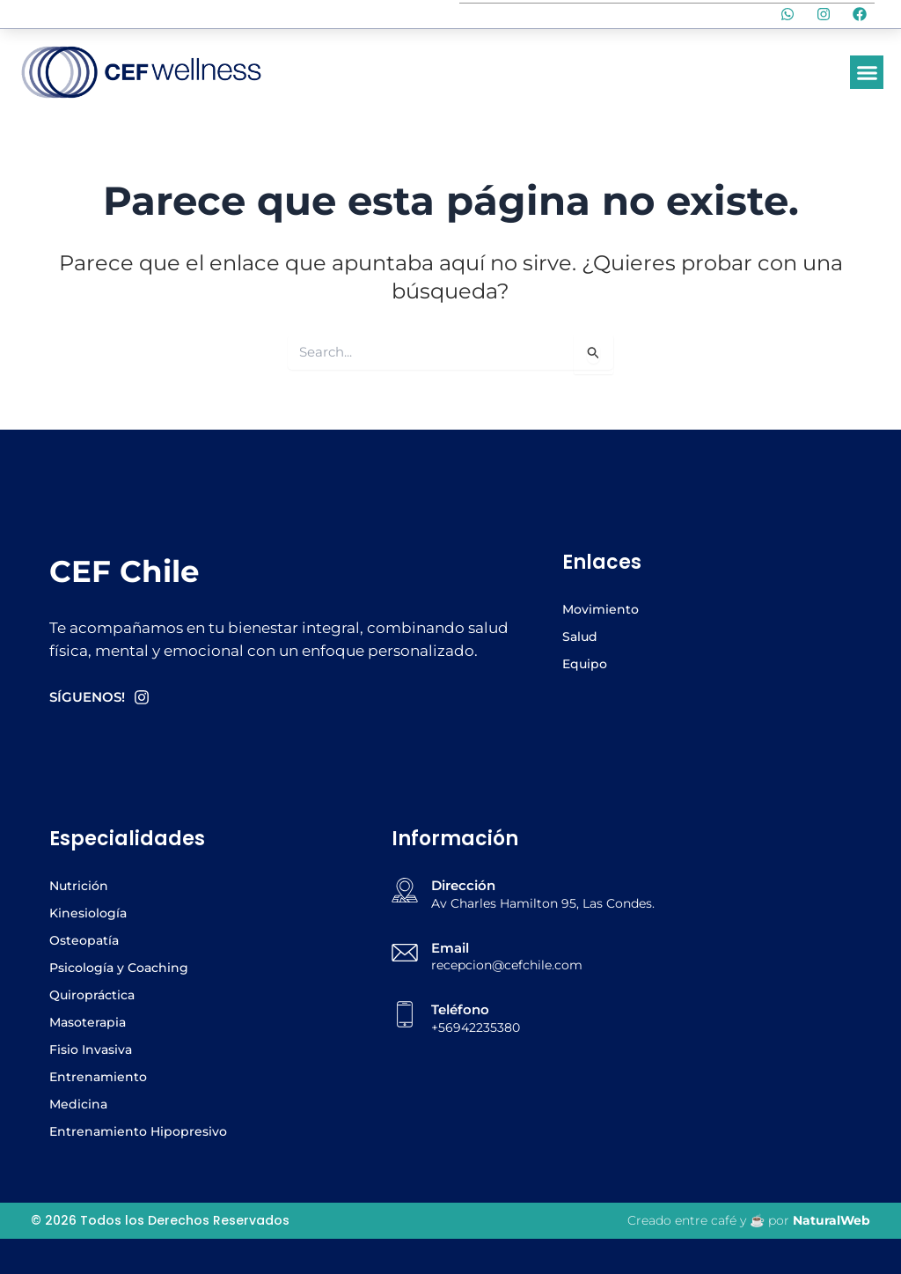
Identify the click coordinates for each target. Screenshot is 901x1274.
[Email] (405, 952)
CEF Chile (125, 571)
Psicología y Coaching (118, 968)
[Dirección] (405, 890)
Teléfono (460, 1009)
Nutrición (78, 886)
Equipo (584, 664)
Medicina (78, 1104)
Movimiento (600, 609)
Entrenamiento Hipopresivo (138, 1131)
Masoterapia (87, 1022)
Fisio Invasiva (90, 1049)
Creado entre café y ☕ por (748, 1220)
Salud (579, 636)
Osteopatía (84, 940)
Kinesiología (88, 913)
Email (450, 947)
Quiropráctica (92, 995)
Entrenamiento (98, 1077)
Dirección (463, 885)
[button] (866, 72)
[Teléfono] (405, 1014)
